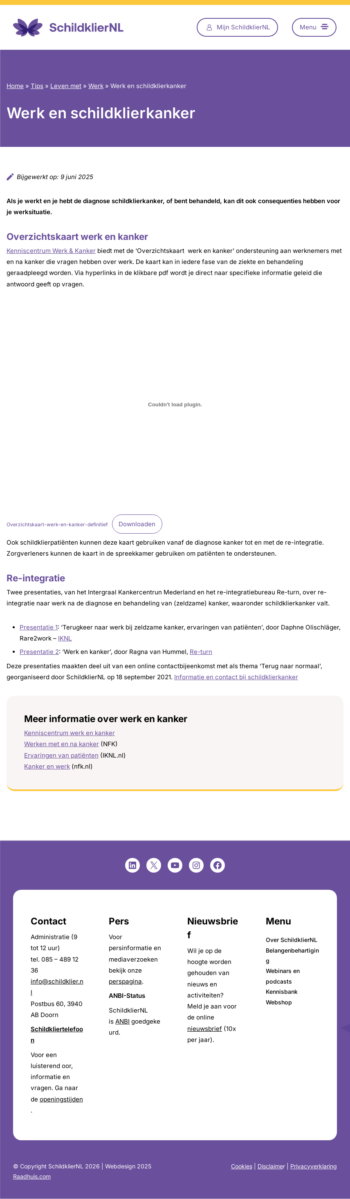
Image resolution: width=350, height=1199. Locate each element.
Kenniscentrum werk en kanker (69, 733)
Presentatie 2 (39, 652)
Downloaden (137, 524)
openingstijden (61, 1099)
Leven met (65, 86)
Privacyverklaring (313, 1166)
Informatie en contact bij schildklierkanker (236, 677)
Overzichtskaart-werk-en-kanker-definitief (57, 524)
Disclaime (270, 1166)
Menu (308, 27)
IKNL (65, 638)
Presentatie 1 (39, 627)
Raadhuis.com (32, 1176)
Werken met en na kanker (61, 744)
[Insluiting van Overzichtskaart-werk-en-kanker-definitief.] (175, 405)
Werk (95, 86)
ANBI (122, 1021)
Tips (37, 86)
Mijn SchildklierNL (243, 27)
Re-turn (201, 652)
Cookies (241, 1166)
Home (15, 86)
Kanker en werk (47, 766)
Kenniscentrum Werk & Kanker (51, 251)
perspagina (125, 981)
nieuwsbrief (204, 1029)
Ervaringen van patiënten (61, 755)
